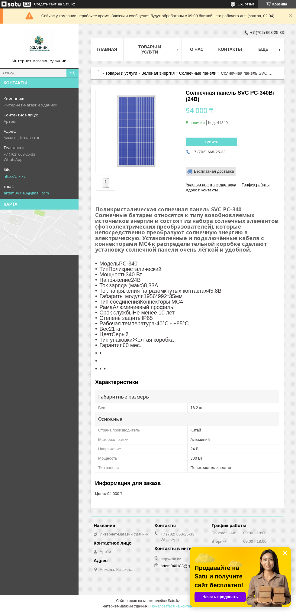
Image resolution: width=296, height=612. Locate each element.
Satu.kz (174, 601)
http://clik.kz (15, 176)
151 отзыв (246, 4)
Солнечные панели (198, 73)
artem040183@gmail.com (26, 193)
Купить (211, 142)
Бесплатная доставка (214, 171)
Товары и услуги (149, 49)
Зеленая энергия (158, 73)
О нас (197, 49)
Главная (107, 49)
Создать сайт (45, 4)
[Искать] (72, 72)
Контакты (230, 49)
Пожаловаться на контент (172, 606)
